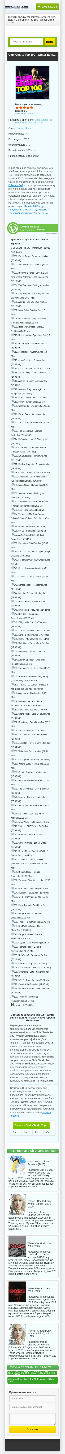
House (28, 128)
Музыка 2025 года (34, 206)
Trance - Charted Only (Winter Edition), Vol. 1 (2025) (40, 1333)
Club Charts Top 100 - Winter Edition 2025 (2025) (30, 121)
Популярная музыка (19, 209)
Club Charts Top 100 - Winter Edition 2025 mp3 (31, 1373)
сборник (28, 1271)
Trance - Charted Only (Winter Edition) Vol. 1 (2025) (39, 1204)
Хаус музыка (40, 209)
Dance (20, 128)
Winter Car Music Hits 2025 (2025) (39, 1245)
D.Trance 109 (15, 185)
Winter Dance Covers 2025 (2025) (39, 1290)
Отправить (32, 1429)
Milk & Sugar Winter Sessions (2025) (38, 1163)
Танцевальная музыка (20, 213)
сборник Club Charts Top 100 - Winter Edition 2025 (31, 1380)
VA (26, 133)
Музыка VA (41, 213)
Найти (50, 41)
